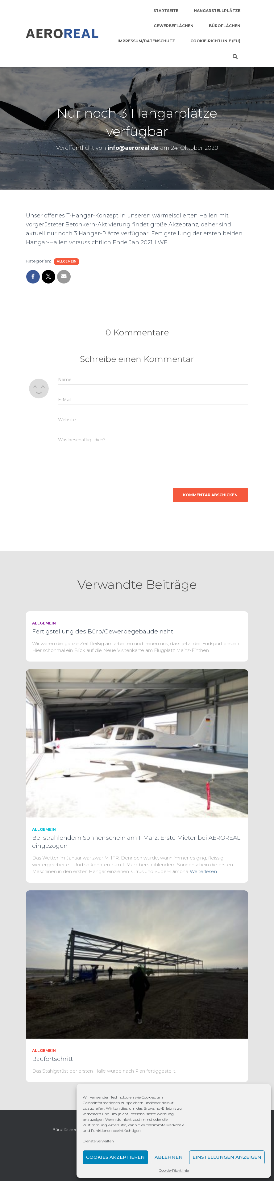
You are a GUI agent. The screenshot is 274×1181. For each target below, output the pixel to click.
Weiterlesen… (205, 871)
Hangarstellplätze (217, 10)
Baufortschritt (52, 1058)
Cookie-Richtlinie (174, 1170)
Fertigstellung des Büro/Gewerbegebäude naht (102, 631)
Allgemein (66, 261)
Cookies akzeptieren (115, 1157)
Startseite (165, 10)
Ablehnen (169, 1157)
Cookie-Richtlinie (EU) (215, 41)
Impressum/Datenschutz (146, 41)
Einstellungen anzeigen (227, 1157)
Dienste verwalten (98, 1141)
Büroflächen (224, 25)
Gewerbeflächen (173, 25)
